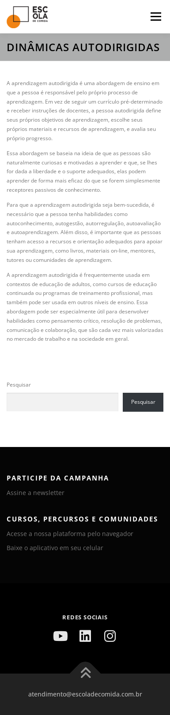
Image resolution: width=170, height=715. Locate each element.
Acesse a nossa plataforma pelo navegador (70, 533)
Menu (155, 16)
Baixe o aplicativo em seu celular (55, 548)
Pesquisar (19, 384)
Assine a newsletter (35, 492)
